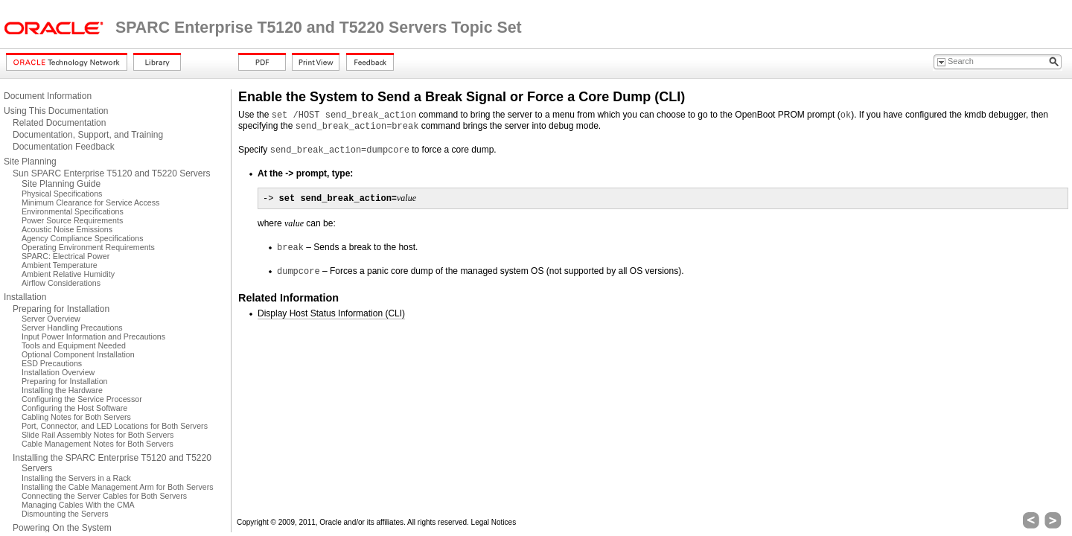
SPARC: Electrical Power (65, 256)
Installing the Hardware (62, 390)
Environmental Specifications (73, 211)
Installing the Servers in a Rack (76, 477)
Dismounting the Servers (65, 513)
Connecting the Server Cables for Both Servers (104, 495)
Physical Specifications (62, 193)
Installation (25, 297)
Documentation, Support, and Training (88, 135)
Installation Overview (58, 372)
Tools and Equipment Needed (74, 345)
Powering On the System (62, 528)
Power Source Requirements (72, 220)
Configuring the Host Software (74, 407)
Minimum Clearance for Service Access (90, 202)
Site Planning (30, 161)
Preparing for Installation (61, 309)
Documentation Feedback (64, 146)
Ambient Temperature (60, 265)
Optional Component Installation (78, 354)
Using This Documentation (56, 111)
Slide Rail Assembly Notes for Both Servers (97, 434)
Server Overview (51, 318)
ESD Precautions (52, 363)
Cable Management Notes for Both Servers (97, 443)
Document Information (48, 96)
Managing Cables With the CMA (78, 504)
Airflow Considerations (61, 282)
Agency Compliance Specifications (82, 238)
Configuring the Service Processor (82, 399)
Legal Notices (494, 522)
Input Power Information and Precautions (93, 336)
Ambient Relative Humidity (68, 273)
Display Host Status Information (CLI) (331, 313)
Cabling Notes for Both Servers (76, 416)
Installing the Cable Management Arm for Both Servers (118, 486)
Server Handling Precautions (72, 327)
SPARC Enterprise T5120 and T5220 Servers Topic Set (318, 27)
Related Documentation (59, 123)
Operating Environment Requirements (88, 247)
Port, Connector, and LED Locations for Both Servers (115, 425)
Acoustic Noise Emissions (67, 229)
